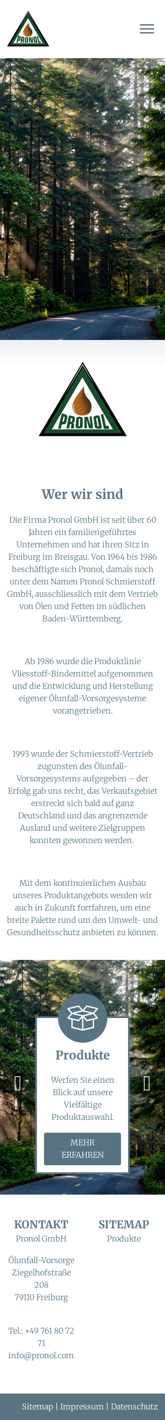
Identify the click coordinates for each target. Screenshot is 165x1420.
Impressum (82, 1406)
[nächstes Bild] (147, 1083)
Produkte (124, 1239)
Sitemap (37, 1406)
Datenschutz (134, 1406)
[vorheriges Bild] (18, 1083)
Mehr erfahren (83, 1148)
